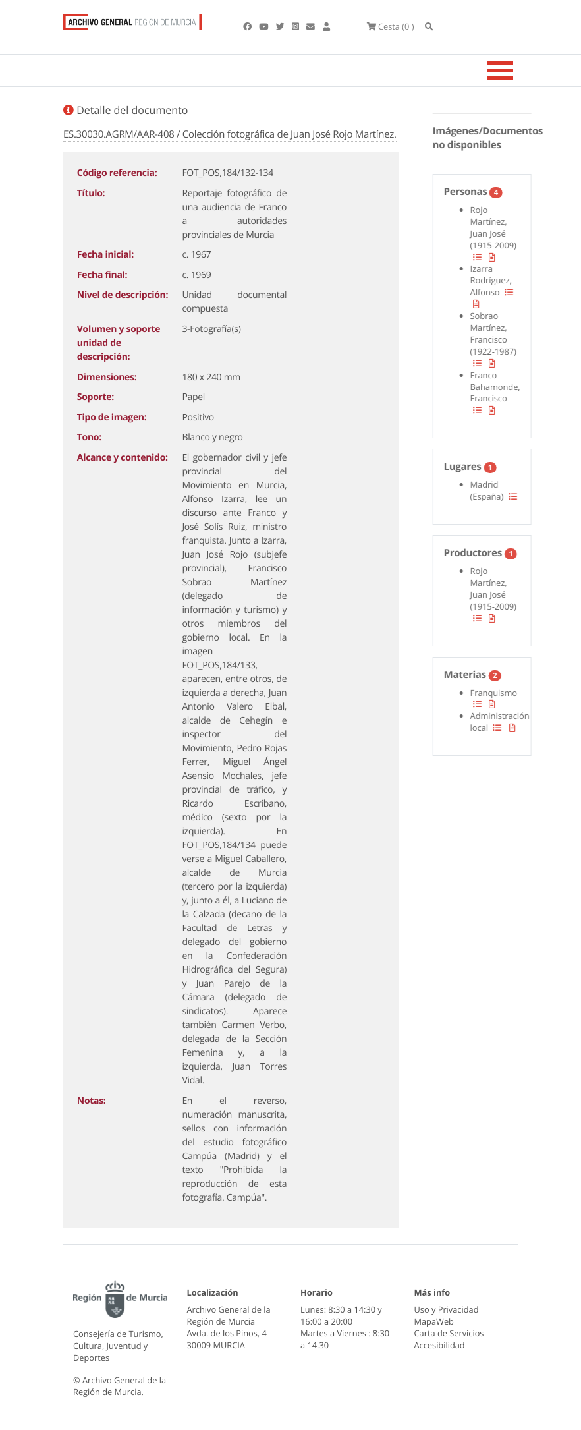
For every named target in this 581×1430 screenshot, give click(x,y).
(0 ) (390, 26)
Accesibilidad (439, 1345)
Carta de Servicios (449, 1333)
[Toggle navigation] (516, 70)
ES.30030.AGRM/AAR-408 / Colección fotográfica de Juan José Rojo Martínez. (230, 134)
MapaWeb (434, 1321)
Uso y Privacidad (446, 1309)
